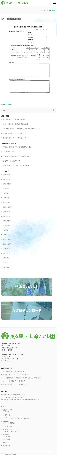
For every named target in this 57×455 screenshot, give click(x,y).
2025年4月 (6, 198)
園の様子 (7, 412)
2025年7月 (6, 189)
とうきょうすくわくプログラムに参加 (15, 124)
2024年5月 (6, 216)
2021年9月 (6, 263)
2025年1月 (6, 202)
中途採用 (7, 436)
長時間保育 (8, 426)
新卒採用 (7, 439)
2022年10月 (7, 244)
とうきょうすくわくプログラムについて (17, 418)
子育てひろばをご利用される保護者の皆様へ (17, 147)
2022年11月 (7, 239)
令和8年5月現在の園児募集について (15, 119)
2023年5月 (6, 235)
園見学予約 (6, 446)
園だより (7, 415)
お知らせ (6, 443)
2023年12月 (7, 221)
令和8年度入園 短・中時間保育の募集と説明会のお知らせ (22, 129)
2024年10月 (7, 207)
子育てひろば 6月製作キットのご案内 (16, 166)
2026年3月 (6, 179)
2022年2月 (6, 258)
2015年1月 (6, 267)
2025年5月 (6, 193)
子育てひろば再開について (11, 152)
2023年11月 (7, 226)
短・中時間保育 (9, 423)
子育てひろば (7, 429)
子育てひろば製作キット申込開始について (17, 156)
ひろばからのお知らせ (11, 431)
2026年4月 (6, 175)
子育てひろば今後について (11, 161)
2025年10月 (7, 184)
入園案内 (6, 421)
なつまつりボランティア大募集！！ (14, 138)
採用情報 (6, 434)
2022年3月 (6, 253)
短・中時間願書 (6, 105)
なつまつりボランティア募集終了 (14, 133)
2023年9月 (6, 230)
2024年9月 (6, 212)
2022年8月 (6, 249)
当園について (7, 410)
